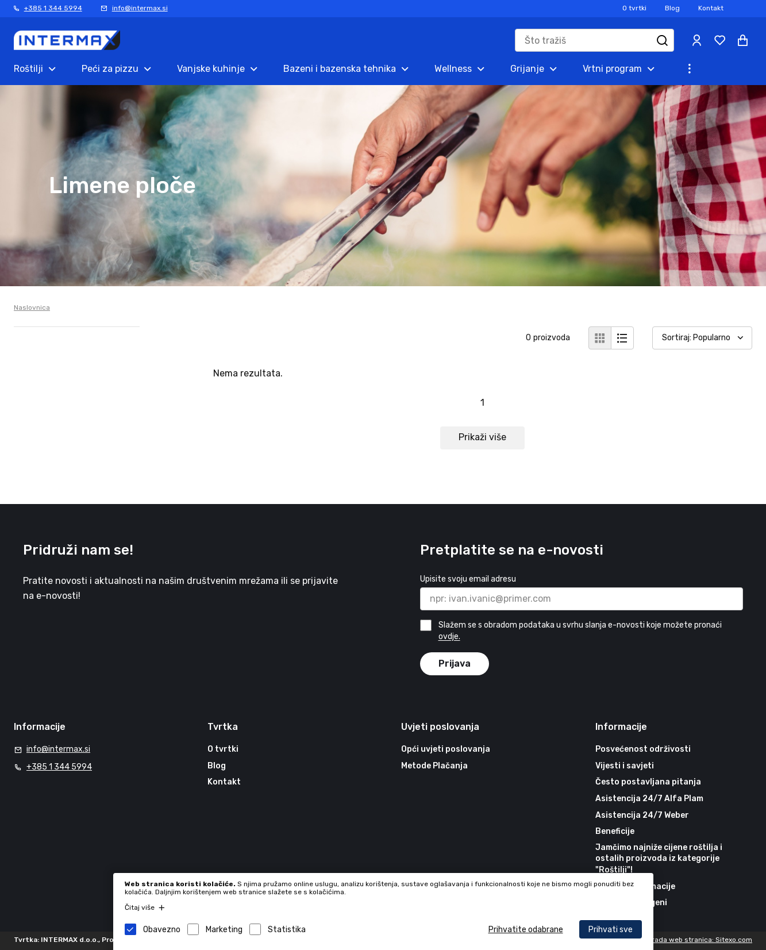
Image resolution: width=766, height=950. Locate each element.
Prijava (454, 663)
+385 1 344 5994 (53, 8)
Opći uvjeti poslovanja (445, 749)
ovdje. (449, 637)
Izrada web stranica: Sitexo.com (699, 940)
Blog (672, 8)
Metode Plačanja (434, 766)
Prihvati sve (610, 929)
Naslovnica (32, 307)
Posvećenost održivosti (643, 749)
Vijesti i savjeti (624, 766)
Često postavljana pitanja (648, 782)
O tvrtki (634, 8)
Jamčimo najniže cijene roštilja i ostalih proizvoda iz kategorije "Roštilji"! (658, 859)
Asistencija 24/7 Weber (642, 815)
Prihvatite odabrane (525, 929)
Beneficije (614, 831)
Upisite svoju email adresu (468, 579)
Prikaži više (482, 437)
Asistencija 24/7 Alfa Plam (649, 798)
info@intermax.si (140, 8)
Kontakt (710, 8)
